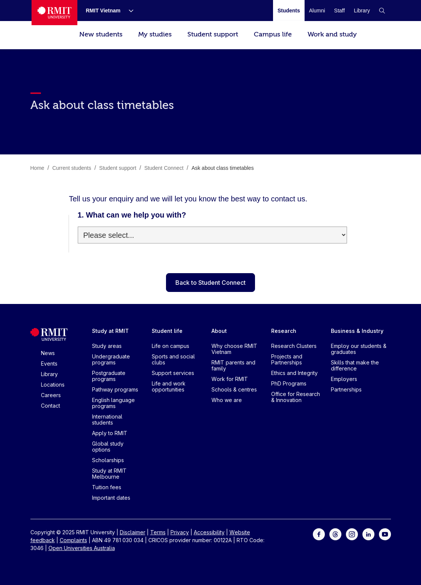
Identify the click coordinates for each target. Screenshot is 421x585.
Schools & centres (234, 389)
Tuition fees (106, 487)
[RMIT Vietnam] (103, 10)
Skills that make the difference (355, 365)
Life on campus (170, 346)
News (48, 353)
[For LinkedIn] (368, 534)
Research (283, 331)
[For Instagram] (352, 534)
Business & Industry (357, 331)
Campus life (273, 34)
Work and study (332, 34)
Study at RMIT (110, 331)
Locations (53, 384)
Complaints (73, 540)
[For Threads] (335, 534)
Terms (158, 532)
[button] (381, 10)
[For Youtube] (385, 534)
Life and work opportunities (169, 386)
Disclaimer (132, 532)
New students (100, 34)
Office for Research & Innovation (295, 397)
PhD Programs (288, 383)
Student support (212, 34)
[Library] (362, 10)
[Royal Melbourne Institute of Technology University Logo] (54, 12)
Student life (167, 331)
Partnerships (346, 389)
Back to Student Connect (210, 282)
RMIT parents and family (233, 365)
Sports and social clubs (173, 359)
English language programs (113, 403)
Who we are (226, 400)
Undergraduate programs (111, 359)
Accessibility (209, 532)
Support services (173, 373)
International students (107, 419)
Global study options (108, 446)
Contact (50, 405)
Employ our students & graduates (358, 349)
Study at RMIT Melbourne (109, 473)
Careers (51, 395)
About (219, 331)
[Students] (289, 10)
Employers (344, 379)
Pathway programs (115, 389)
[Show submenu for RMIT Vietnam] (128, 10)
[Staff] (339, 10)
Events (49, 363)
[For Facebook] (319, 534)
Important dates (111, 497)
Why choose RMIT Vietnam (234, 349)
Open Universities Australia (81, 548)
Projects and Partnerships (286, 359)
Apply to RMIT (109, 433)
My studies (155, 34)
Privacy (180, 532)
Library (49, 374)
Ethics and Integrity (294, 373)
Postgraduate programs (108, 376)
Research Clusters (294, 346)
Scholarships (108, 460)
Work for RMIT (229, 379)
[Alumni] (317, 10)
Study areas (107, 346)
